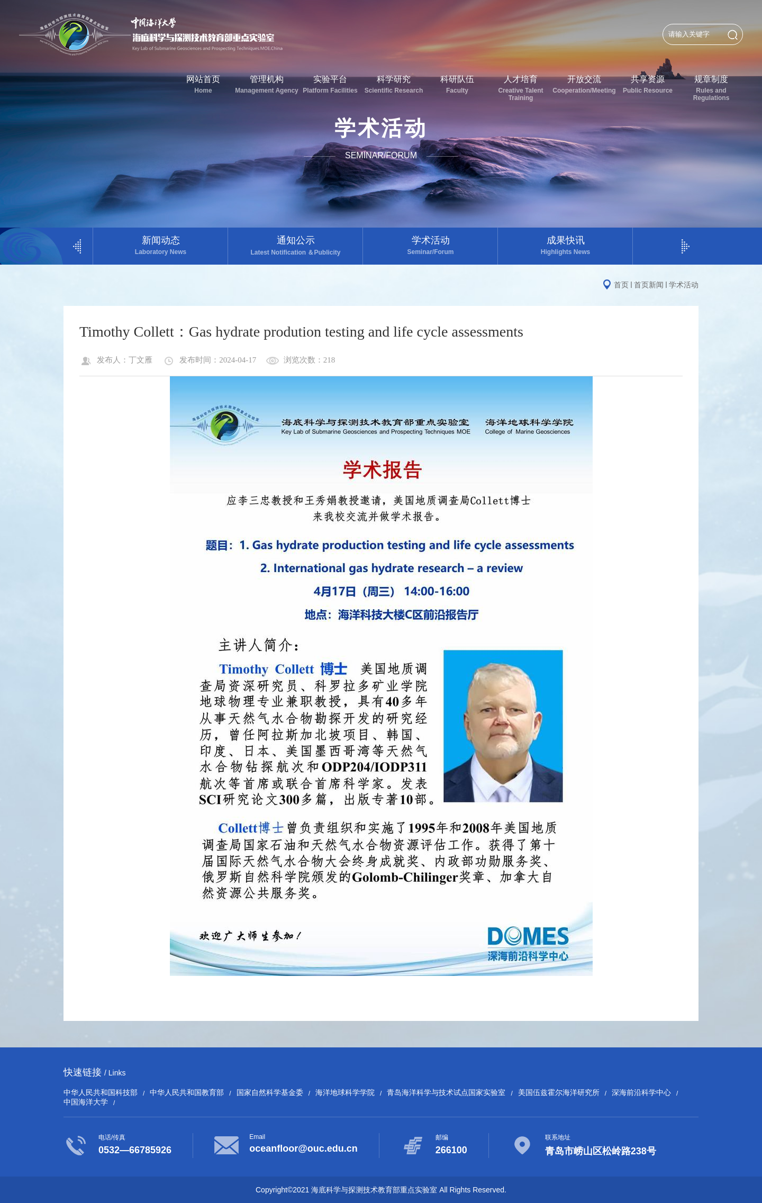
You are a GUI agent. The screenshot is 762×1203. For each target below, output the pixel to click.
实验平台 (330, 84)
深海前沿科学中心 (641, 1092)
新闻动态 (160, 245)
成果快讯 (565, 245)
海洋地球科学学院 (345, 1092)
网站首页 (203, 84)
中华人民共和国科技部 (101, 1092)
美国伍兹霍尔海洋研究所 (559, 1092)
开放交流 (584, 84)
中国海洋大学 (86, 1102)
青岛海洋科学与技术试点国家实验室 (446, 1092)
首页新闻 (649, 285)
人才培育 (520, 88)
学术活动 (430, 245)
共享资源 (647, 84)
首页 (621, 285)
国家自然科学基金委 (270, 1092)
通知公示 (295, 246)
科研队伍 (457, 84)
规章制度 (711, 88)
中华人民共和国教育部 (187, 1092)
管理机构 (266, 84)
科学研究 (393, 84)
